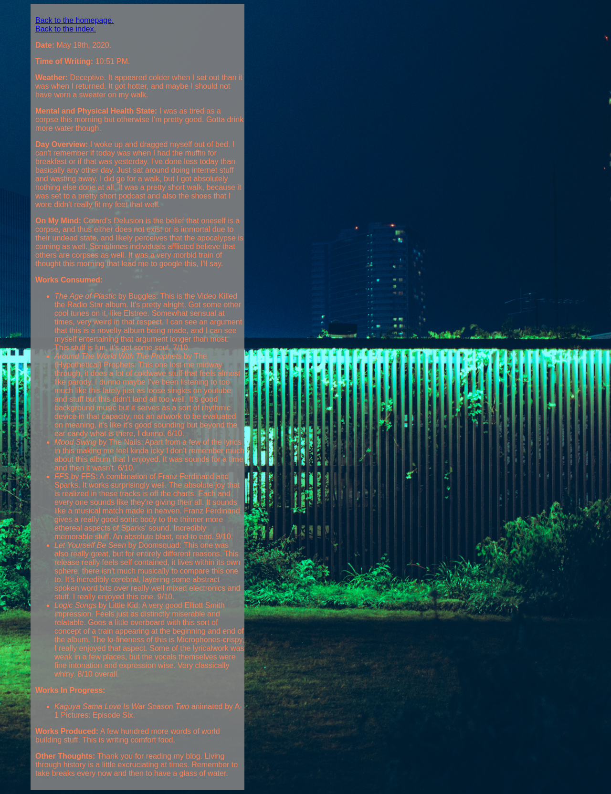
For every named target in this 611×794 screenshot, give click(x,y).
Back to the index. (65, 29)
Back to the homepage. (74, 20)
